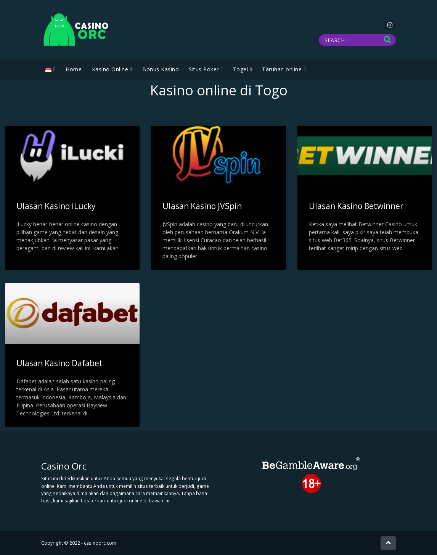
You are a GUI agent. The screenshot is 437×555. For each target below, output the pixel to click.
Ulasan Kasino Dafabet (59, 363)
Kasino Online (110, 69)
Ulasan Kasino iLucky (56, 206)
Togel (240, 69)
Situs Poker (204, 69)
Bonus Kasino (160, 69)
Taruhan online (282, 69)
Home (74, 69)
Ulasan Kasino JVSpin (202, 206)
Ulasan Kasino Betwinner (356, 206)
